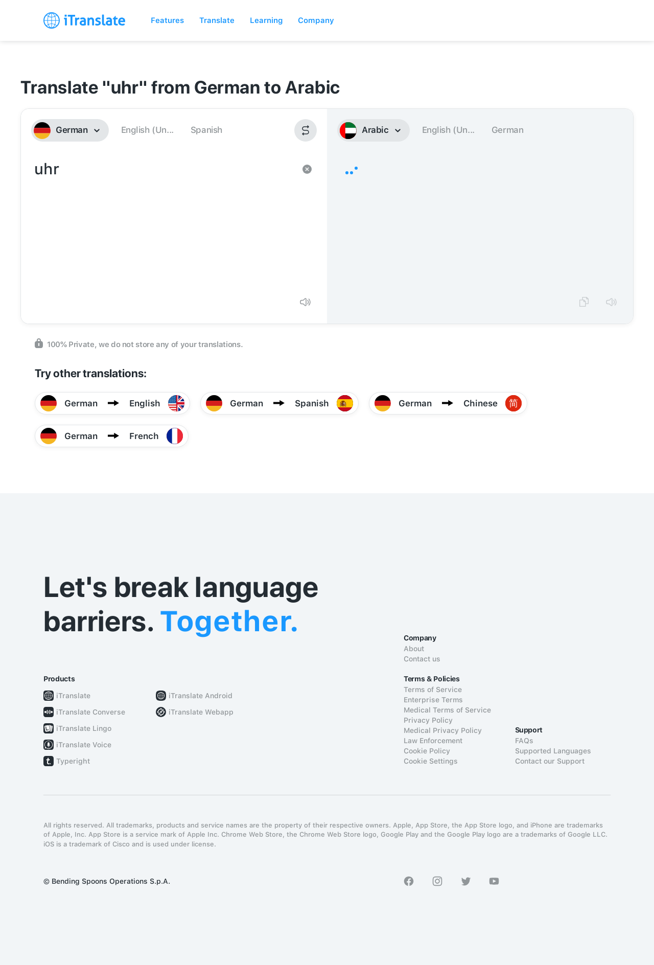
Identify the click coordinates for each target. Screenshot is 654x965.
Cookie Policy (427, 751)
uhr (163, 223)
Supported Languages (553, 751)
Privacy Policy (428, 720)
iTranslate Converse (90, 712)
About (414, 649)
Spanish (206, 130)
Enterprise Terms (433, 700)
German (508, 130)
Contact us (422, 659)
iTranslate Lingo (83, 728)
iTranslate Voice (83, 745)
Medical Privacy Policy (443, 730)
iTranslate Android (200, 696)
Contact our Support (550, 761)
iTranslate (73, 696)
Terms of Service (433, 689)
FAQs (524, 741)
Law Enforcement (433, 741)
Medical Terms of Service (447, 710)
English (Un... (147, 130)
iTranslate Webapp (201, 712)
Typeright (73, 761)
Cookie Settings (431, 761)
